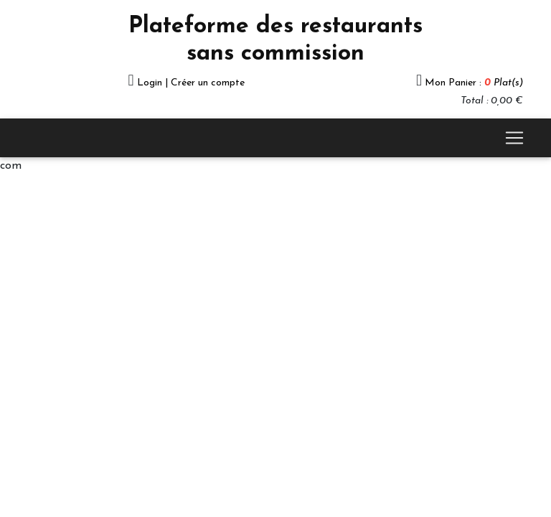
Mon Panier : (474, 83)
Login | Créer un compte (191, 83)
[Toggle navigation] (514, 138)
